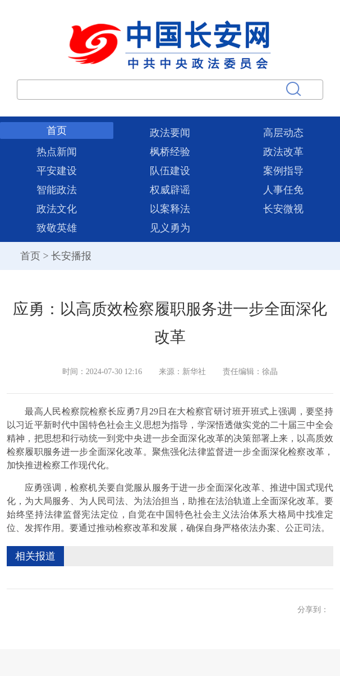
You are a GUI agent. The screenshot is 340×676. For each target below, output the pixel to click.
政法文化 (56, 209)
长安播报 (71, 256)
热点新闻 (56, 151)
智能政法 (56, 189)
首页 (57, 130)
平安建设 (56, 170)
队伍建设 (170, 170)
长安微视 (283, 209)
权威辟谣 (170, 189)
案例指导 (283, 170)
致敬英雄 (56, 228)
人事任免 (283, 189)
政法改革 (283, 151)
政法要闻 (170, 132)
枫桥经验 (170, 151)
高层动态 (283, 132)
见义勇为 (170, 228)
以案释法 (170, 209)
